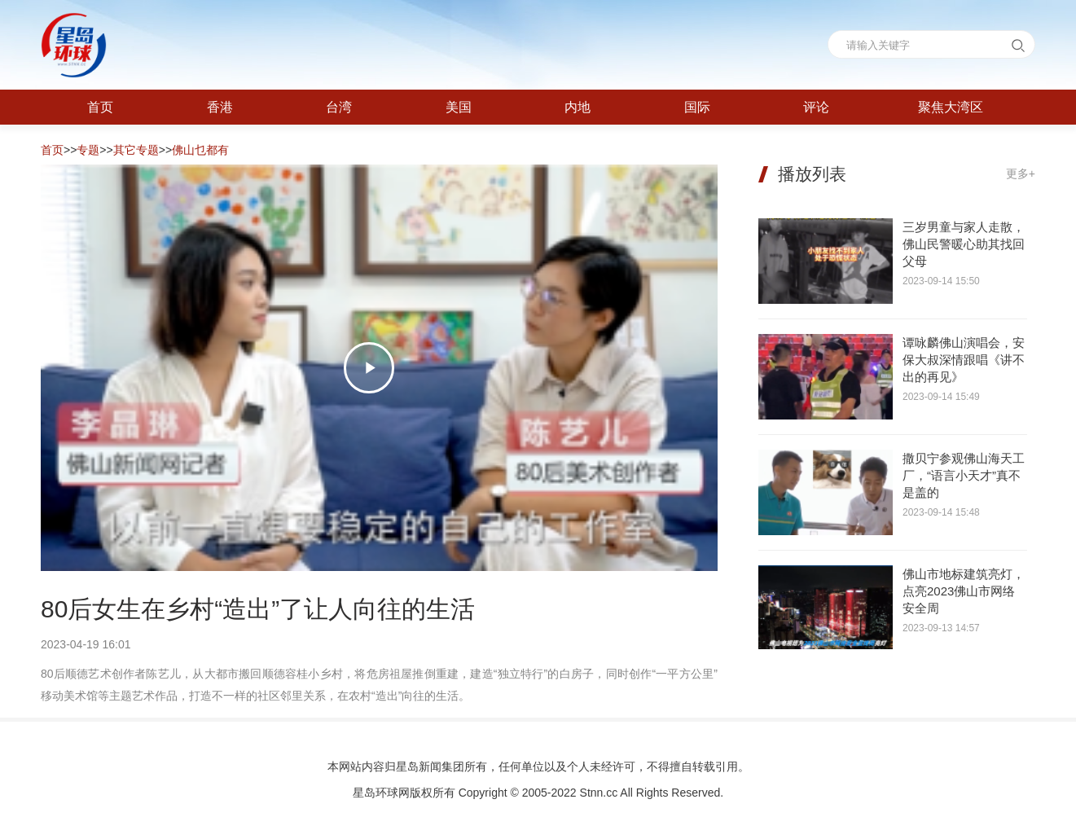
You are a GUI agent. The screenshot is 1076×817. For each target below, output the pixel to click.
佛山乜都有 (200, 149)
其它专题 (136, 149)
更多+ (1020, 173)
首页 (52, 149)
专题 (88, 149)
